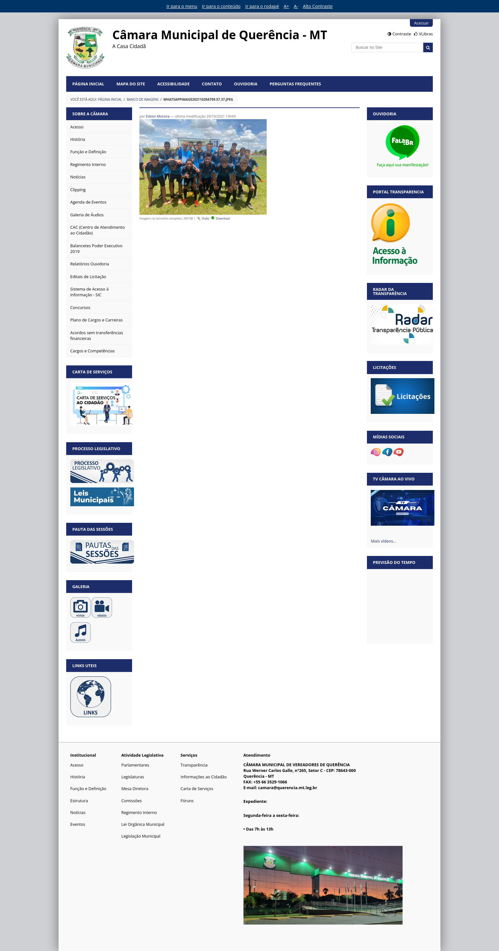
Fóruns (186, 800)
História (77, 777)
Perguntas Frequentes (295, 84)
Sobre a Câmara (90, 114)
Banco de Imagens (142, 99)
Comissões (131, 800)
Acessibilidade (173, 84)
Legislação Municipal (140, 836)
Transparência (193, 765)
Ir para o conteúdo (221, 6)
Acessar (421, 23)
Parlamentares (135, 765)
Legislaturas (132, 777)
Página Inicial (88, 84)
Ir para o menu (181, 6)
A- (296, 6)
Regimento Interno (139, 812)
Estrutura (79, 800)
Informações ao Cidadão (203, 777)
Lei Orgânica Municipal (142, 824)
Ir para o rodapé (262, 6)
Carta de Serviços (196, 788)
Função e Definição (88, 788)
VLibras (426, 34)
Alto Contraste (318, 6)
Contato (212, 84)
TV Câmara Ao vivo (394, 479)
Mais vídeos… (383, 541)
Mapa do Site (130, 84)
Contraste (401, 34)
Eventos (77, 824)
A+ (286, 6)
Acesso (76, 765)
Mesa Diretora (134, 788)
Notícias (78, 812)
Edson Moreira (158, 116)
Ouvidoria (245, 84)
